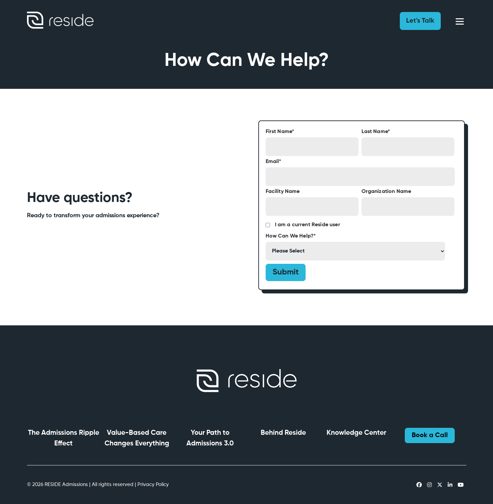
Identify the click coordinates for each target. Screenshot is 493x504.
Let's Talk (420, 21)
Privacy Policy (153, 484)
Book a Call (430, 435)
